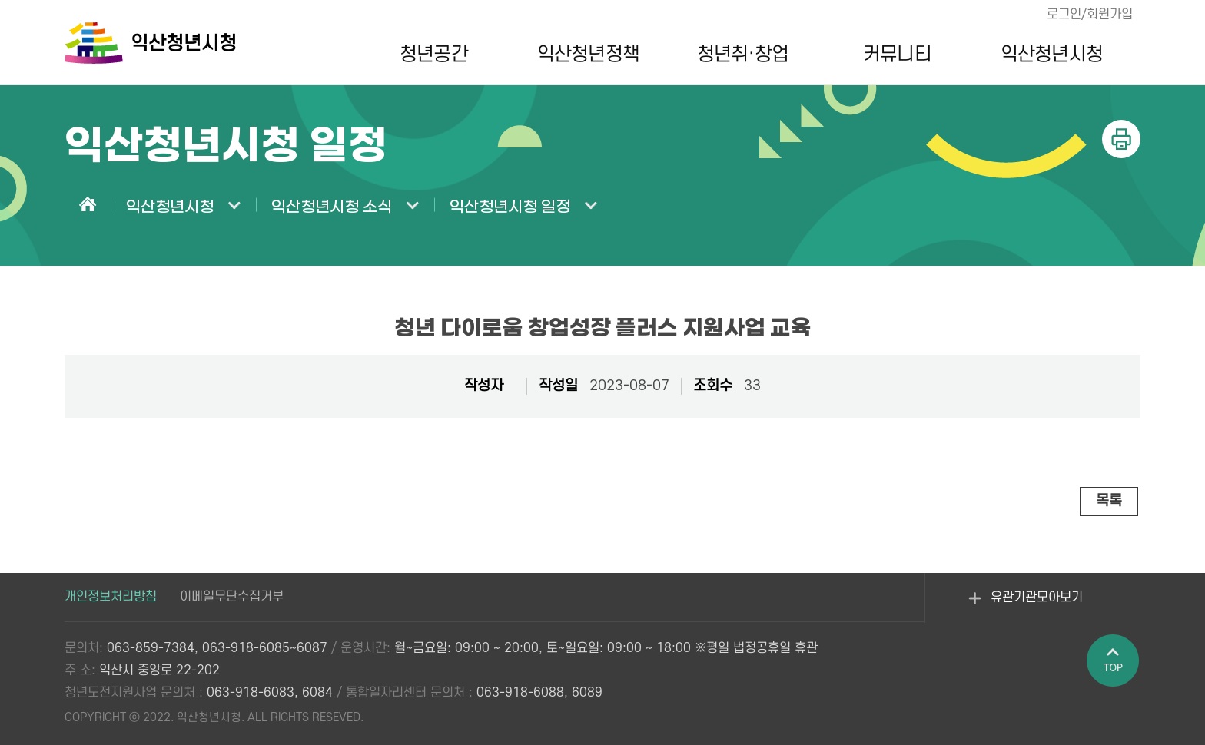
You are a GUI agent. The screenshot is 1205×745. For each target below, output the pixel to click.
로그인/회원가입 (1090, 15)
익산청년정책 (588, 54)
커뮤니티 (897, 54)
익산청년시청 (1052, 54)
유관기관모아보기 (1025, 607)
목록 (1109, 501)
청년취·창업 (743, 54)
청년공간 (433, 54)
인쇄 (1121, 139)
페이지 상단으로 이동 (1113, 661)
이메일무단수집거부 (232, 597)
